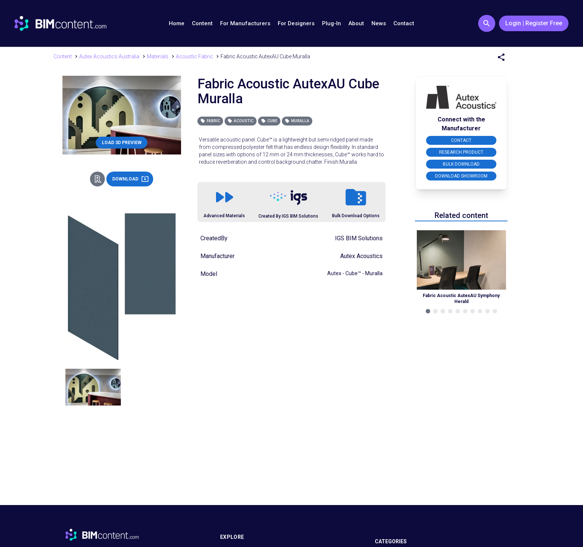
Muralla (297, 120)
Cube (269, 120)
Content (202, 23)
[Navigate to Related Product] (461, 266)
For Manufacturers (245, 23)
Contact (403, 23)
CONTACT (461, 140)
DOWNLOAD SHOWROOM (461, 176)
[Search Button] (486, 23)
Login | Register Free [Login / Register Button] (533, 23)
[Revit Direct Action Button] (97, 179)
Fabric (210, 120)
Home (176, 23)
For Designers (296, 23)
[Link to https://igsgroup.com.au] (288, 197)
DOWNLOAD (130, 179)
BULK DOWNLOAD (461, 164)
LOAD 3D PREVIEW (122, 142)
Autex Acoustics (361, 256)
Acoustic (241, 120)
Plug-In (331, 23)
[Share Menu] (501, 57)
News (378, 23)
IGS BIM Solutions (359, 238)
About (356, 23)
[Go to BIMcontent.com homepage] (60, 23)
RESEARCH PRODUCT (461, 152)
